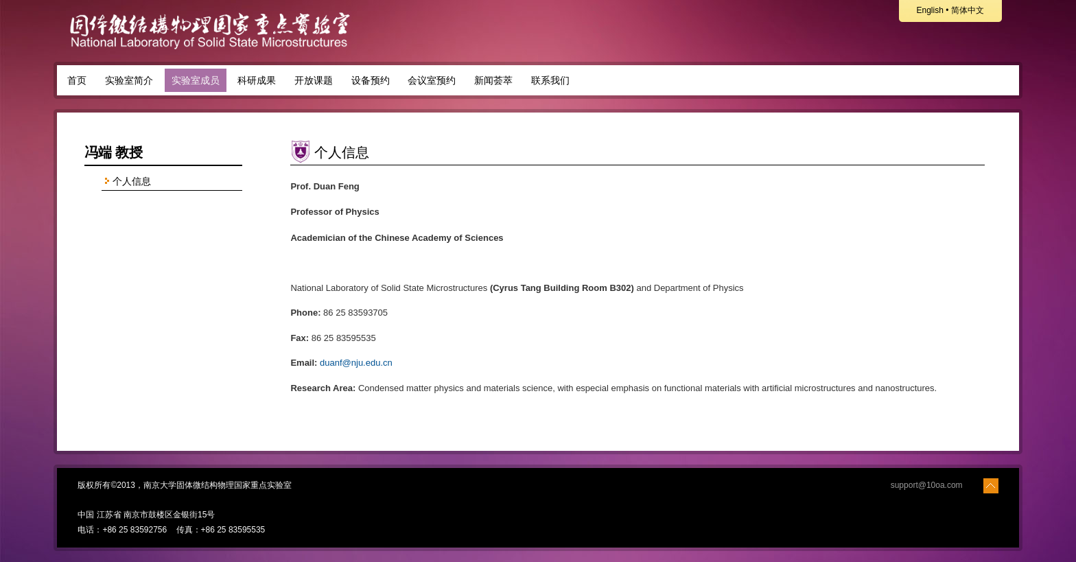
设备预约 (370, 80)
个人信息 (126, 181)
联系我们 (550, 80)
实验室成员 (196, 80)
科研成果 (256, 80)
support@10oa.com (927, 485)
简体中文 (967, 10)
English (929, 10)
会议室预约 (432, 80)
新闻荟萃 (493, 80)
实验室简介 (129, 80)
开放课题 (313, 80)
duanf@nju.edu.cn (356, 363)
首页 (76, 80)
